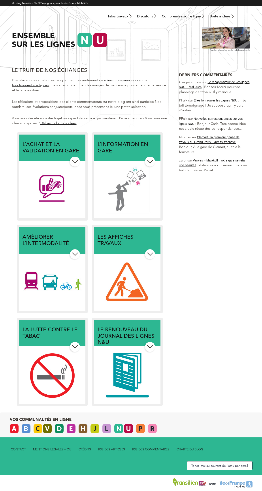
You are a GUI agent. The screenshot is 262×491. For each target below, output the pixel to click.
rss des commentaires (150, 449)
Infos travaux (118, 16)
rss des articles (111, 449)
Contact (18, 449)
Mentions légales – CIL (52, 449)
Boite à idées (220, 16)
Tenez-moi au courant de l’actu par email (219, 466)
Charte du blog (190, 449)
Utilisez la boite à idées (58, 123)
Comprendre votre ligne (181, 16)
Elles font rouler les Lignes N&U (215, 100)
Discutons (145, 16)
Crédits (85, 449)
